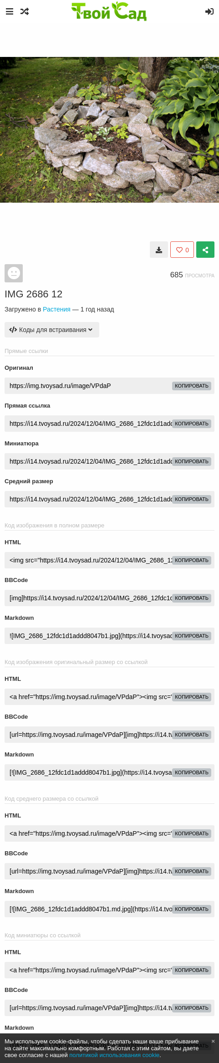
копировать (192, 385)
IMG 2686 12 (33, 294)
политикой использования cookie (114, 1055)
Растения (57, 309)
